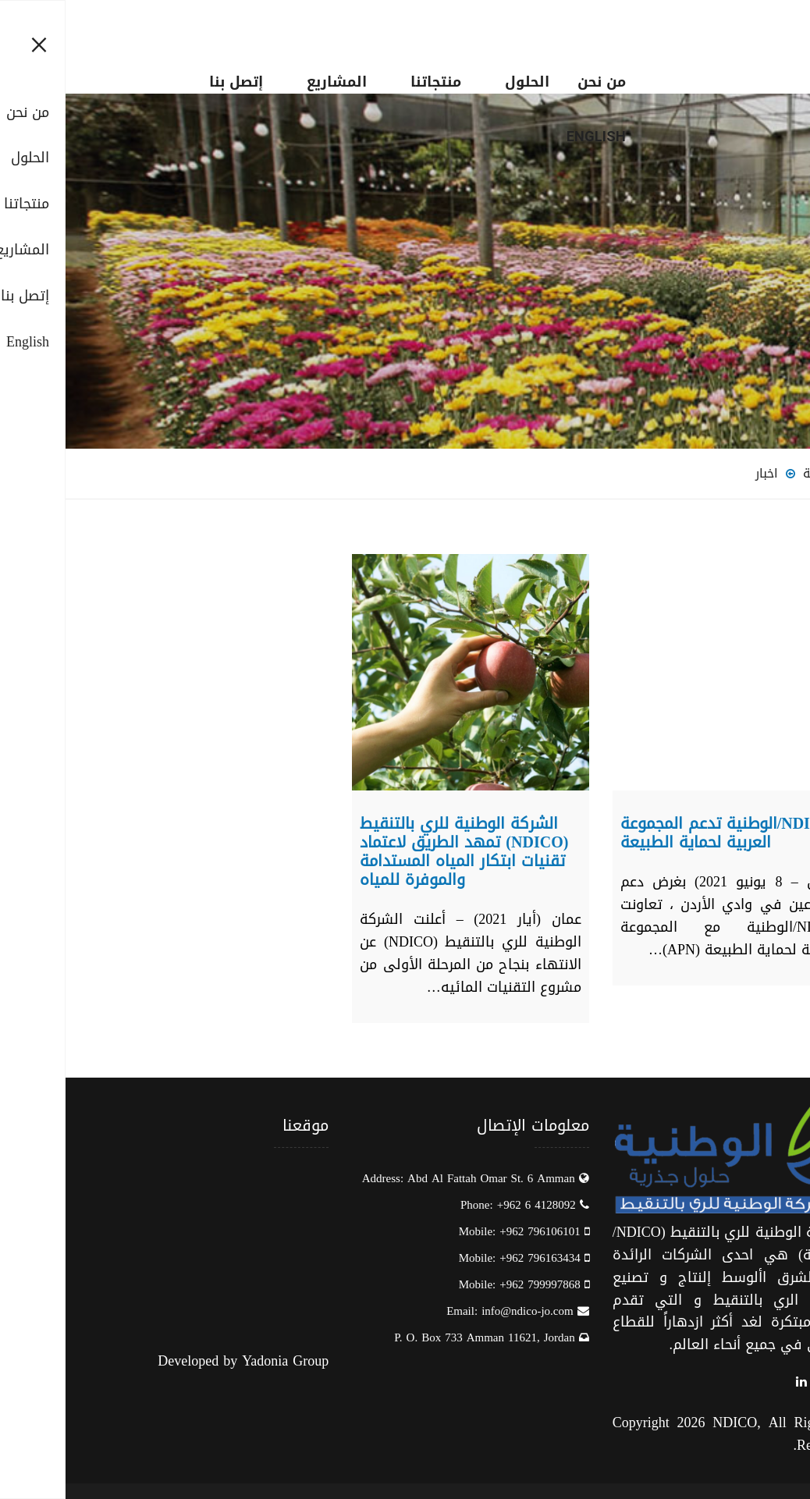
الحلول (461, 82)
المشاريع (271, 82)
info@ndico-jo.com (462, 1311)
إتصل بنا (170, 82)
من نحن (536, 82)
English (530, 136)
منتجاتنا (370, 82)
